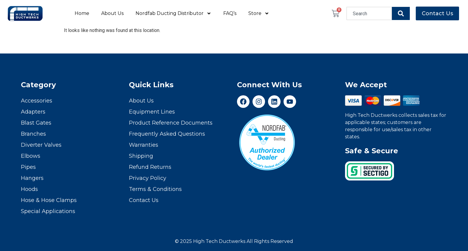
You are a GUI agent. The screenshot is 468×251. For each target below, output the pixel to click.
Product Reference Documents (171, 123)
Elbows (30, 156)
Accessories (36, 100)
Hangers (32, 178)
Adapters (33, 111)
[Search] (401, 13)
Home (82, 13)
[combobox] (369, 13)
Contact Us (143, 200)
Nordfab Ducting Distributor (173, 13)
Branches (33, 134)
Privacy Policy (147, 178)
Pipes (28, 167)
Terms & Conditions (155, 189)
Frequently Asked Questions (167, 134)
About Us (112, 13)
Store (258, 13)
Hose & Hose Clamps (49, 200)
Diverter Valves (41, 145)
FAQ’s (229, 13)
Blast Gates (36, 123)
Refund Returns (150, 167)
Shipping (141, 156)
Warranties (143, 145)
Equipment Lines (152, 111)
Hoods (29, 189)
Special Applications (48, 211)
